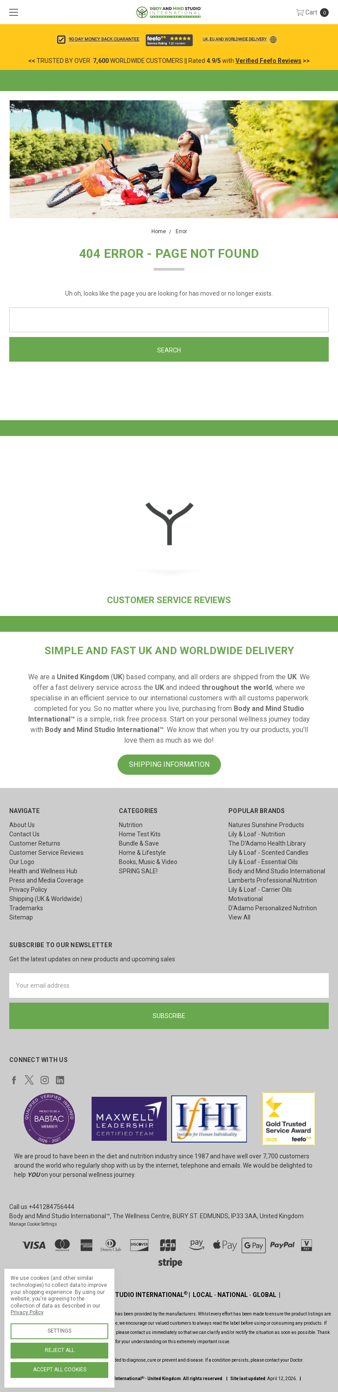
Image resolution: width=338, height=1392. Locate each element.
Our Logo (21, 861)
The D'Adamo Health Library (267, 843)
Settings (59, 1331)
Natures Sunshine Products (266, 824)
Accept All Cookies (59, 1369)
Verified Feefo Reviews (268, 60)
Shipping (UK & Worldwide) (45, 898)
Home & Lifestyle (142, 852)
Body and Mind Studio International (276, 871)
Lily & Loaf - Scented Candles (268, 852)
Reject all (59, 1350)
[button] (98, 39)
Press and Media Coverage (46, 880)
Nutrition (131, 824)
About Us (22, 824)
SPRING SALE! (138, 871)
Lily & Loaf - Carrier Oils (260, 889)
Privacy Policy (28, 889)
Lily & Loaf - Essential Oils (263, 861)
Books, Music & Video (148, 861)
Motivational (245, 898)
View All (239, 917)
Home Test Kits (140, 834)
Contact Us (24, 834)
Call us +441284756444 (41, 1206)
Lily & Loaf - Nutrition (256, 834)
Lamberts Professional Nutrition (272, 880)
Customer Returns (34, 843)
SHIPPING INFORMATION (169, 764)
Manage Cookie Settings (33, 1224)
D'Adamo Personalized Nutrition (272, 908)
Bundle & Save (139, 843)
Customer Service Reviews (46, 852)
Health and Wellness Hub (43, 871)
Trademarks (26, 908)
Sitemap (21, 917)
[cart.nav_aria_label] (315, 12)
